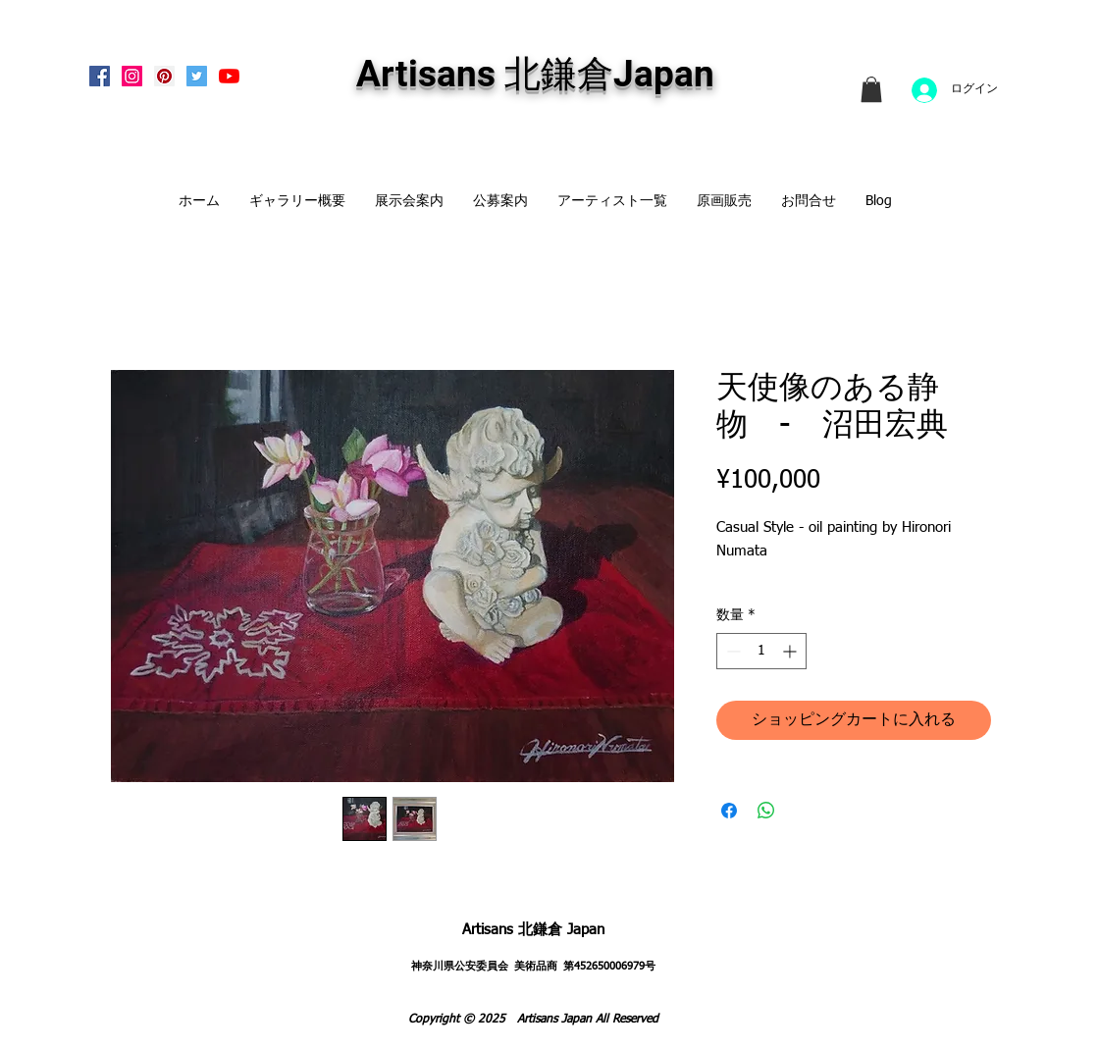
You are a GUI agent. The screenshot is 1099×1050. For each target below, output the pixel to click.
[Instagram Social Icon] (132, 76)
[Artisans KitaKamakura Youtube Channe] (229, 76)
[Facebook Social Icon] (99, 76)
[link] (871, 89)
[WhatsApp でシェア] (766, 810)
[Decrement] (731, 651)
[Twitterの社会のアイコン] (196, 76)
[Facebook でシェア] (729, 810)
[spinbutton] (761, 651)
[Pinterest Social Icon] (164, 76)
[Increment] (791, 651)
